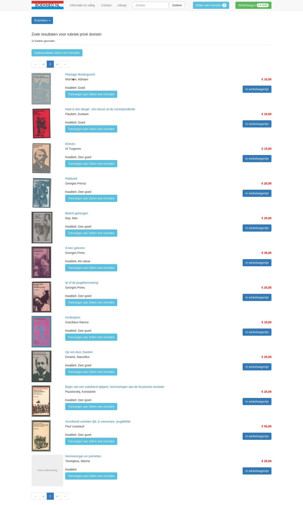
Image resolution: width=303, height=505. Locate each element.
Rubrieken (42, 20)
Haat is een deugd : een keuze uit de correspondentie (100, 109)
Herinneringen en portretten (83, 456)
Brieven (70, 144)
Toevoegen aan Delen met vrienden (91, 94)
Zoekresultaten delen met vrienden (57, 52)
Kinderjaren (72, 317)
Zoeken (177, 5)
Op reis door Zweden (79, 352)
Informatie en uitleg (82, 5)
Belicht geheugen (76, 213)
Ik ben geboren (75, 248)
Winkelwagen (253, 5)
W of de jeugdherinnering (81, 282)
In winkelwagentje (257, 89)
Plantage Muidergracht (80, 74)
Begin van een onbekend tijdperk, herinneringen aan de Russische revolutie (114, 386)
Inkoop (122, 5)
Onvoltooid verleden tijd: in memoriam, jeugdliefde (98, 421)
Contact (106, 5)
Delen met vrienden (211, 5)
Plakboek (71, 178)
